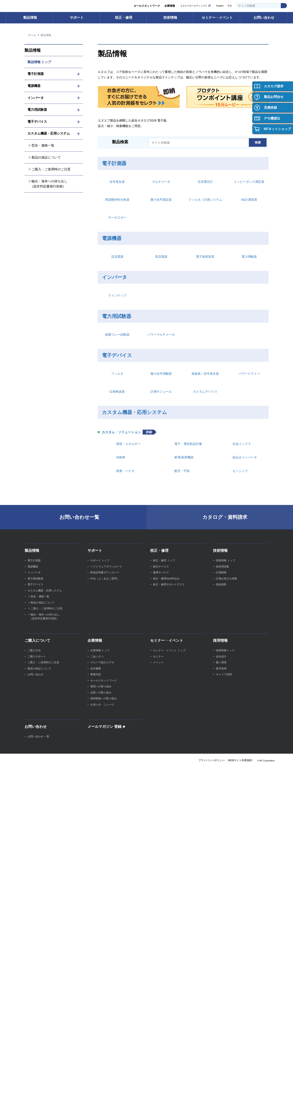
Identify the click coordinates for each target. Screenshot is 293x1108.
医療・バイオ (125, 779)
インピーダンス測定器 (249, 216)
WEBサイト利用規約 (239, 1080)
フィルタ (117, 606)
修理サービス (161, 892)
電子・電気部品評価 (188, 729)
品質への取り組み (101, 1012)
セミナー (158, 976)
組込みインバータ (245, 754)
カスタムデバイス (205, 657)
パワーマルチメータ (161, 534)
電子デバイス (116, 555)
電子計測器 (114, 164)
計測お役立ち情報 (226, 898)
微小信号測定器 (161, 266)
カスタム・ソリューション (121, 717)
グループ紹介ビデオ (102, 982)
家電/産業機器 (184, 754)
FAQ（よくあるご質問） (105, 898)
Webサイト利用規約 (179, 1101)
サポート (77, 17)
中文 (229, 6)
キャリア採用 (224, 994)
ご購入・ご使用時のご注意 (43, 982)
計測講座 (221, 892)
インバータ (114, 410)
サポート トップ (100, 880)
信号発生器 (117, 216)
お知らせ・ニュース (102, 1024)
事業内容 (95, 994)
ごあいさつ (97, 976)
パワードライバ (249, 606)
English (219, 6)
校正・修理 (123, 17)
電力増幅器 (249, 389)
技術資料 (221, 904)
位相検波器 (117, 657)
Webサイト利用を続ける (263, 1098)
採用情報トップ (225, 970)
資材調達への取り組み (103, 1018)
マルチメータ (161, 216)
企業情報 (169, 6)
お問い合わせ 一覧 (38, 1056)
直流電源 (161, 389)
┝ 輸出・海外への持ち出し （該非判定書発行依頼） (47, 184)
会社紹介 (221, 976)
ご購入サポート (36, 976)
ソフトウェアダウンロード (106, 886)
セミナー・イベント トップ (169, 970)
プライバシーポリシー (211, 1080)
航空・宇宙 (182, 779)
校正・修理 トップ (164, 880)
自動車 (120, 754)
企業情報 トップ (100, 970)
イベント (158, 982)
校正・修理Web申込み (167, 898)
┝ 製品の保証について (44, 157)
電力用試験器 (116, 483)
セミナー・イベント (217, 17)
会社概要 (95, 988)
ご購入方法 (34, 970)
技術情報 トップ (225, 880)
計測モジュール (161, 657)
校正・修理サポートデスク (169, 904)
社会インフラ (242, 729)
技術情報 (170, 17)
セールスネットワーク (146, 6)
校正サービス (161, 886)
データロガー (117, 317)
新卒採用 (221, 988)
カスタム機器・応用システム (133, 678)
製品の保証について (39, 988)
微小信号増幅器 (161, 606)
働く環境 (221, 982)
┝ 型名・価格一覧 (41, 145)
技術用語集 (222, 886)
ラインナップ (117, 462)
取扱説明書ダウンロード (104, 892)
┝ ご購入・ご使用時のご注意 (49, 169)
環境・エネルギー (128, 729)
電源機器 (111, 338)
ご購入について (37, 960)
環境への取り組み (101, 1006)
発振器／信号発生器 (205, 606)
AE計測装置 (249, 266)
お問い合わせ (264, 17)
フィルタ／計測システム (205, 266)
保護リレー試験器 (117, 534)
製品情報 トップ (39, 62)
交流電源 (117, 389)
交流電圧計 (205, 216)
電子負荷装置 (205, 389)
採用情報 (220, 960)
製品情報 (30, 17)
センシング (240, 779)
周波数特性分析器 (117, 266)
